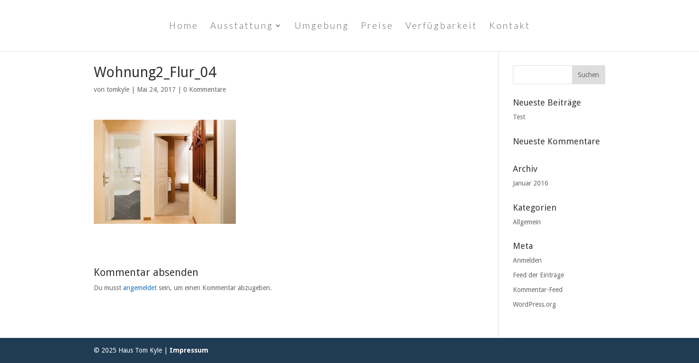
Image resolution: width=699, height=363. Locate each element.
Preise (377, 26)
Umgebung (322, 26)
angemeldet (140, 288)
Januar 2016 (530, 183)
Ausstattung (241, 26)
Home (183, 26)
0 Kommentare (204, 89)
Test (519, 117)
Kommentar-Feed (538, 289)
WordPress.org (534, 304)
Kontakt (509, 26)
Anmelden (527, 260)
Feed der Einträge (538, 275)
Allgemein (527, 222)
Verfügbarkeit (441, 26)
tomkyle (118, 89)
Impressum (189, 350)
